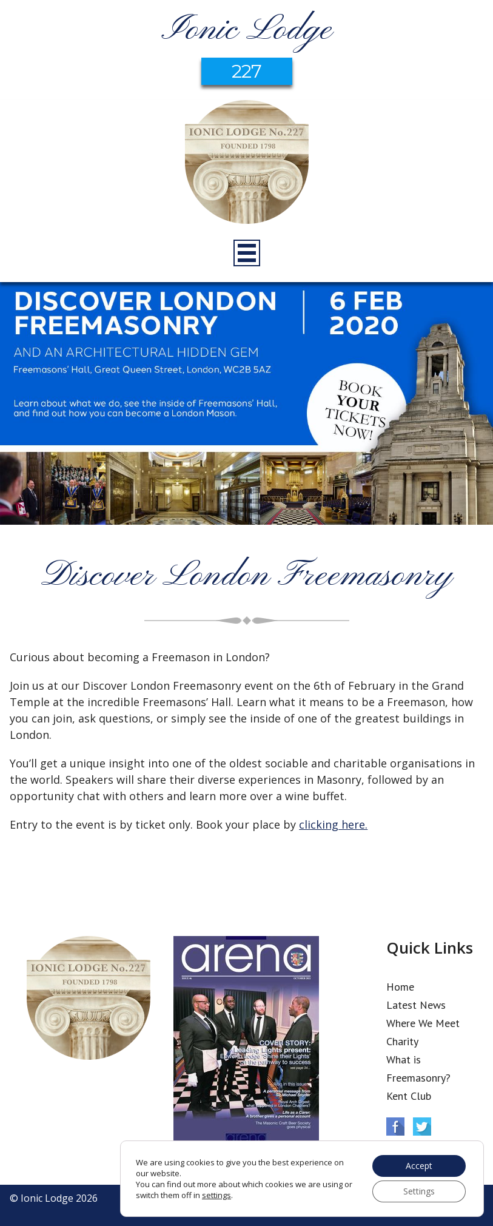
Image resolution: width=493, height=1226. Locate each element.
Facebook (395, 1126)
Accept (419, 1165)
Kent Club (408, 1096)
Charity (402, 1041)
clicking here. (333, 824)
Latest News (416, 1005)
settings (216, 1195)
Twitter (422, 1126)
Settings (419, 1191)
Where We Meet (423, 1023)
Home (400, 987)
